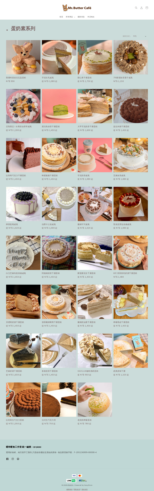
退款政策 (85, 490)
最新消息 (81, 17)
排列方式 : (127, 36)
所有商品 (69, 17)
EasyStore (88, 485)
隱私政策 (77, 490)
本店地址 (90, 17)
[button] (136, 7)
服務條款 (69, 490)
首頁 (61, 17)
